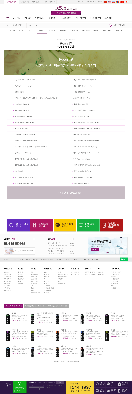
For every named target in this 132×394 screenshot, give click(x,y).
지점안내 (58, 259)
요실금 (32, 285)
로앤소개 (80, 1)
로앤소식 (100, 272)
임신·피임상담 (115, 274)
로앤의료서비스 (8, 279)
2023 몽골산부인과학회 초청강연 (57, 245)
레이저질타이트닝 (62, 276)
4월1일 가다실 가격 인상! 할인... (57, 253)
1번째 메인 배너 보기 (107, 252)
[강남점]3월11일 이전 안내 (55, 243)
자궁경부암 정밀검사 (90, 30)
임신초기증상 (21, 272)
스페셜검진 (74, 30)
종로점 (63, 313)
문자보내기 (60, 382)
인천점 (39, 346)
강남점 (14, 313)
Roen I (12, 30)
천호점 (113, 313)
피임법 (19, 281)
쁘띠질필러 (61, 279)
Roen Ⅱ (22, 30)
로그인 (94, 1)
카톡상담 (113, 276)
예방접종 (119, 30)
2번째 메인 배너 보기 (108, 252)
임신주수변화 (21, 279)
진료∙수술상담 (108, 18)
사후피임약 (20, 283)
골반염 (32, 288)
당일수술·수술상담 (116, 272)
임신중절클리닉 (95, 18)
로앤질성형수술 (24, 2)
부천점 (113, 330)
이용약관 (35, 259)
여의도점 (15, 330)
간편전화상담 (114, 283)
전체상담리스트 (115, 288)
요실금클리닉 (67, 18)
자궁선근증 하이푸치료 (91, 274)
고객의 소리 (85, 259)
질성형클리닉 (53, 18)
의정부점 (89, 330)
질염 (32, 272)
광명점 (39, 330)
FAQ (112, 285)
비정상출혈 (34, 276)
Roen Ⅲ (32, 30)
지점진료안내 (88, 1)
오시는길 (66, 259)
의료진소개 (7, 283)
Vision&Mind (7, 281)
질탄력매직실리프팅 (63, 274)
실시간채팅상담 (115, 279)
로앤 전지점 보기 (119, 25)
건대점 (88, 313)
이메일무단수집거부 (47, 259)
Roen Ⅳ (33, 25)
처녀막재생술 (61, 283)
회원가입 (100, 1)
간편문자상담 (114, 281)
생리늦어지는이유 (35, 292)
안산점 (14, 346)
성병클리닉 (34, 279)
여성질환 (27, 18)
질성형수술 (61, 272)
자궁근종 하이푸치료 (90, 272)
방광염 (32, 290)
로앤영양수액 (107, 30)
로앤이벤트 (101, 274)
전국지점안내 (7, 285)
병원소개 (6, 272)
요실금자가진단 (75, 274)
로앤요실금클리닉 (36, 2)
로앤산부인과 (12, 2)
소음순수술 (61, 281)
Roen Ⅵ (63, 30)
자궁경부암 (34, 283)
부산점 (63, 346)
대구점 (88, 346)
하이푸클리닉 (81, 18)
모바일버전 (76, 259)
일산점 (63, 330)
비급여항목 (95, 259)
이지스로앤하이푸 (49, 2)
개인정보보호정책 (25, 259)
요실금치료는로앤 (75, 272)
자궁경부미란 (34, 274)
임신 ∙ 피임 (16, 18)
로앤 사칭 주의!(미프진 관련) (56, 251)
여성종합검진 (39, 18)
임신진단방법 (21, 274)
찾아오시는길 (7, 290)
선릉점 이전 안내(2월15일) (55, 248)
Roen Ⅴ (52, 30)
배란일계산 (20, 276)
